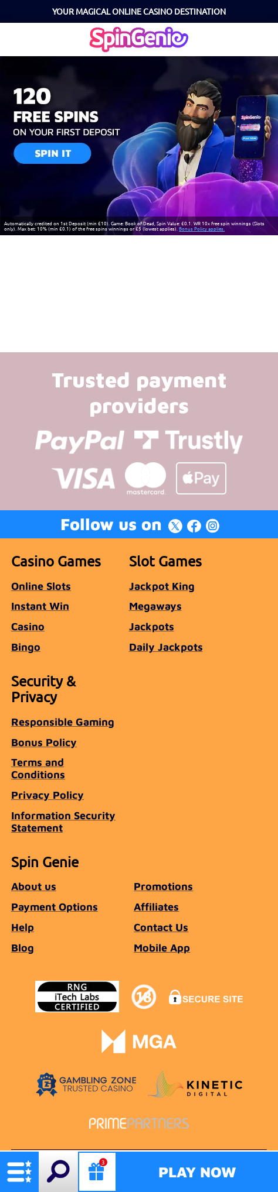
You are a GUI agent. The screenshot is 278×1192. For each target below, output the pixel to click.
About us (33, 886)
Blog (22, 948)
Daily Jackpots (166, 647)
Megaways (155, 606)
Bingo (25, 647)
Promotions (163, 886)
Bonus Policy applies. (202, 228)
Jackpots (151, 626)
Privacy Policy (47, 795)
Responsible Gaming (62, 722)
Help (22, 927)
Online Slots (41, 586)
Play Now (197, 1171)
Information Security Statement (63, 821)
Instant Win (40, 606)
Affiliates (156, 907)
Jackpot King (162, 586)
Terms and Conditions (38, 768)
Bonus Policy (44, 742)
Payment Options (54, 907)
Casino (28, 626)
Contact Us (161, 927)
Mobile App (162, 948)
